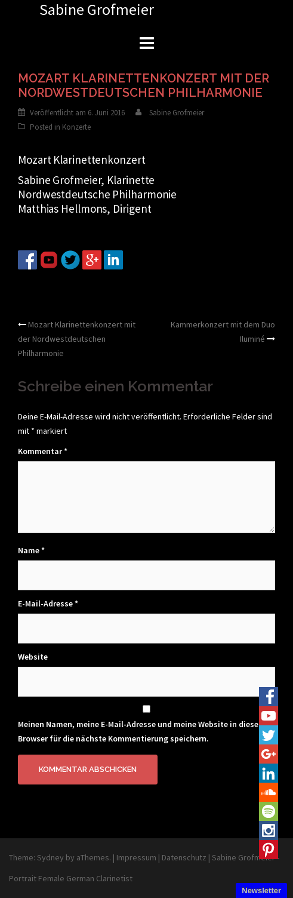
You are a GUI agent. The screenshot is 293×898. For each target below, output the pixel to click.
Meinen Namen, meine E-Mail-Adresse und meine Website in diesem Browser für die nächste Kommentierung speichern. (142, 731)
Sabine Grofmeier (176, 113)
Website (33, 656)
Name (31, 550)
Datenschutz (184, 857)
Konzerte (76, 127)
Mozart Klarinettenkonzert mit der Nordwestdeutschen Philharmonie (76, 338)
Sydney (50, 857)
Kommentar (42, 451)
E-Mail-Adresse (48, 603)
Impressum (136, 857)
